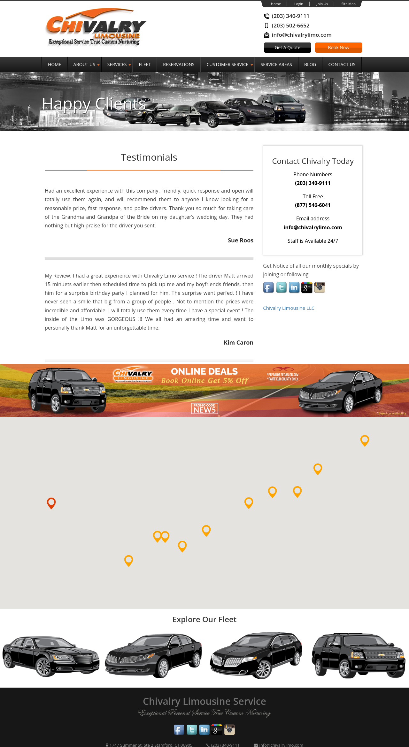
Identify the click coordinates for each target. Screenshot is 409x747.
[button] (134, 566)
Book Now (338, 47)
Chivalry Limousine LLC (288, 308)
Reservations (178, 64)
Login (298, 3)
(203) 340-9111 (291, 15)
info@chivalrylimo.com (302, 34)
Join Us (322, 3)
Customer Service (228, 64)
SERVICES (117, 64)
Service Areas (276, 64)
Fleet (145, 64)
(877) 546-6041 (313, 205)
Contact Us (341, 64)
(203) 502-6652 (291, 25)
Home (276, 3)
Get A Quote (287, 47)
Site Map (348, 3)
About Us (84, 64)
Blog (310, 64)
